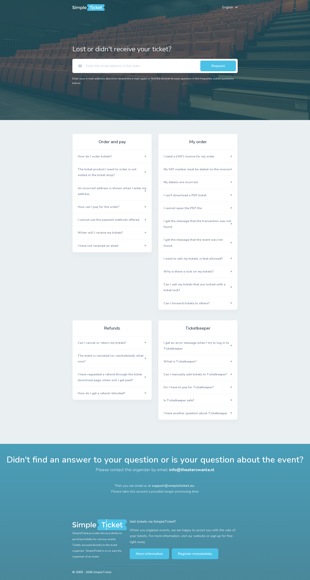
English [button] (227, 7)
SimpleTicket (102, 572)
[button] (112, 156)
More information (149, 553)
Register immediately (195, 553)
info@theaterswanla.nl (191, 470)
